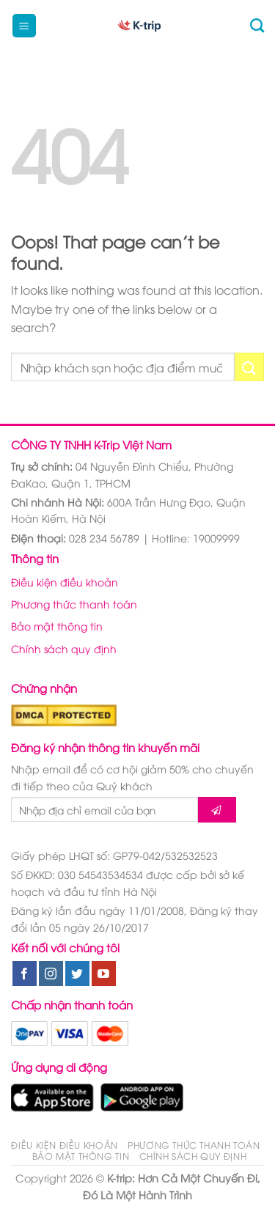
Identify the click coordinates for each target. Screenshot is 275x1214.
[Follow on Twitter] (77, 973)
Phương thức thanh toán (74, 604)
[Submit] (249, 367)
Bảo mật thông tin (57, 626)
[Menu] (24, 26)
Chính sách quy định (64, 648)
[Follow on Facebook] (24, 973)
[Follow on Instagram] (51, 973)
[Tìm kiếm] (257, 25)
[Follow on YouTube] (104, 973)
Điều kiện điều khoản (64, 582)
